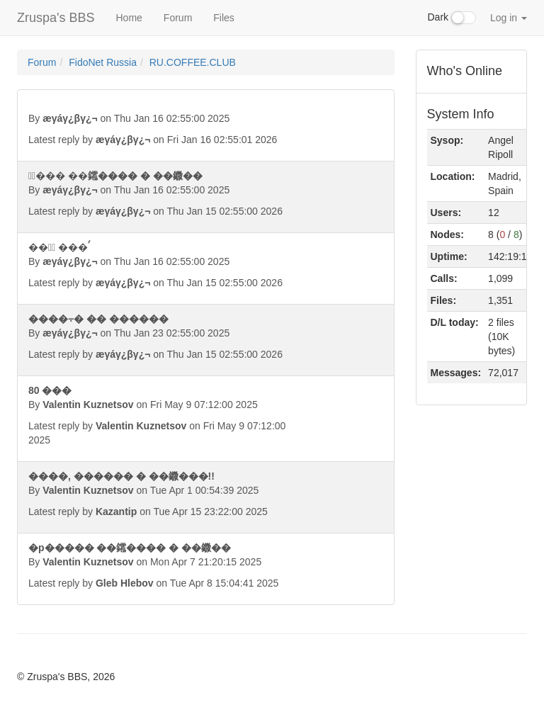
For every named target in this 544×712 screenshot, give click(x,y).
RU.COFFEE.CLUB (192, 62)
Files (223, 17)
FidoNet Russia (103, 62)
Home (128, 17)
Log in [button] (508, 17)
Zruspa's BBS (55, 18)
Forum (178, 17)
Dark (452, 17)
